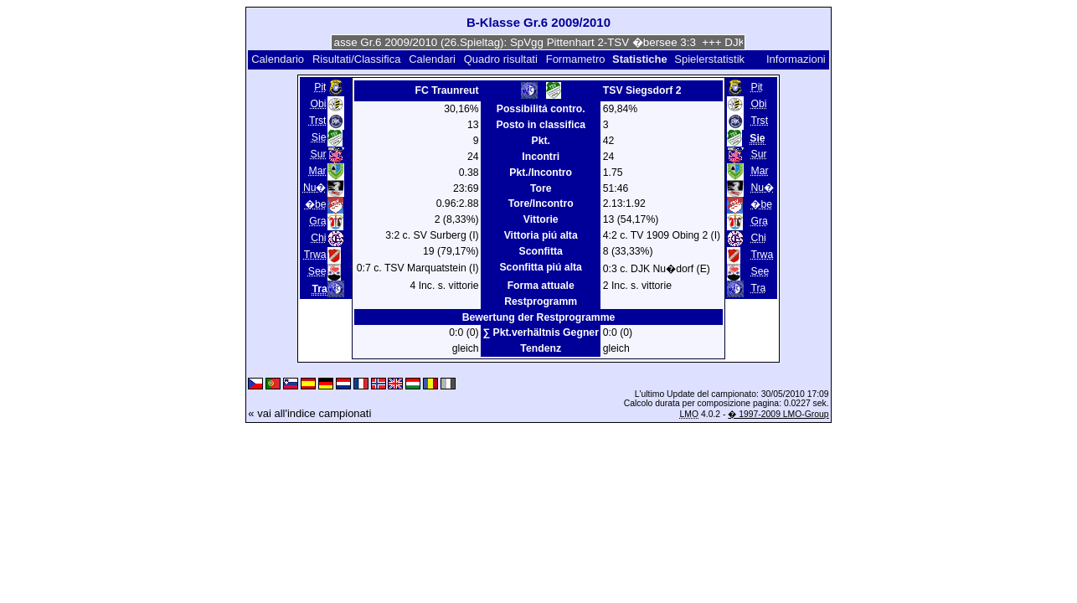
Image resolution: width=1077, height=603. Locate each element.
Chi (318, 238)
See (317, 271)
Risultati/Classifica (356, 59)
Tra (757, 288)
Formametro (575, 59)
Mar (317, 171)
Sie (319, 137)
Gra (317, 221)
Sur (318, 154)
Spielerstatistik (710, 59)
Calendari (432, 59)
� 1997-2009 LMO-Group (778, 414)
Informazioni (796, 59)
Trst (318, 120)
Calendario (277, 59)
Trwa (315, 254)
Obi (318, 104)
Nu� (315, 187)
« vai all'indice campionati (309, 413)
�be (316, 204)
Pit (320, 87)
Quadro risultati (501, 59)
